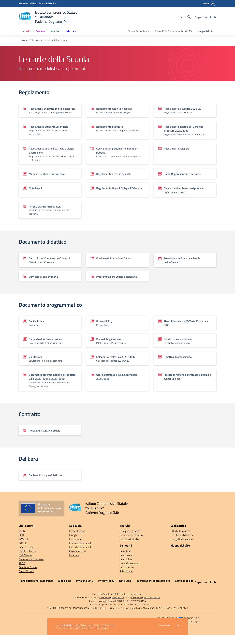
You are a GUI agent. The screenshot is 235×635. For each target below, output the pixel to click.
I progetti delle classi (181, 539)
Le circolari (126, 559)
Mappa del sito (205, 31)
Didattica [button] (70, 31)
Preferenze (163, 626)
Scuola (36, 40)
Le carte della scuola (80, 547)
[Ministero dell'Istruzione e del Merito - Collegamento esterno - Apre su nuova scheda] (37, 3)
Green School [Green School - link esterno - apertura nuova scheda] (26, 571)
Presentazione (77, 531)
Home (24, 40)
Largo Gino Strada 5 (102, 594)
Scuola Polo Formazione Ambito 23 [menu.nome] (173, 31)
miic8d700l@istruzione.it (111, 597)
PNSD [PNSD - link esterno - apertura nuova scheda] (22, 563)
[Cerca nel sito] (185, 17)
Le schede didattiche (182, 535)
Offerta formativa (180, 531)
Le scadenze (127, 567)
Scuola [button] (26, 31)
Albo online (126, 571)
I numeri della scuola (80, 543)
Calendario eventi (129, 563)
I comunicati (126, 555)
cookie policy (102, 628)
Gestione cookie (184, 581)
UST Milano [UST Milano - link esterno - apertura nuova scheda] (25, 555)
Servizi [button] (40, 31)
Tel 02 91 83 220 (83, 597)
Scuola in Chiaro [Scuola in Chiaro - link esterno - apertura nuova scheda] (28, 567)
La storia (74, 555)
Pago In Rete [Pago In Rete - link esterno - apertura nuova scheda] (26, 547)
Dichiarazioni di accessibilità (153, 581)
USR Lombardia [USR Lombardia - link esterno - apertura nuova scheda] (27, 551)
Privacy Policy (106, 581)
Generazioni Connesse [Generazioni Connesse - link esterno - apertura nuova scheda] (31, 559)
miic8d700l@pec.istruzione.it (145, 597)
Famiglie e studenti (130, 531)
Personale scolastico (131, 535)
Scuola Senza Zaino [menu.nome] (138, 31)
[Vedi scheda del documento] (50, 110)
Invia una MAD (84, 581)
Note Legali (125, 581)
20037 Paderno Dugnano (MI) (128, 594)
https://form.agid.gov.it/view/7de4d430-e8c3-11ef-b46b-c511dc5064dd (151, 608)
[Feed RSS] (214, 16)
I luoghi (73, 535)
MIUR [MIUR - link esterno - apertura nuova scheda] (22, 531)
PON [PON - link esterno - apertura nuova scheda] (21, 535)
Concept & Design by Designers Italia (177, 618)
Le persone (75, 539)
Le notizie (125, 551)
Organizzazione (77, 551)
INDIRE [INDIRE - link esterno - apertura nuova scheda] (23, 543)
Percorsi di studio (129, 539)
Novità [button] (54, 31)
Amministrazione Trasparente (36, 581)
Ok (178, 626)
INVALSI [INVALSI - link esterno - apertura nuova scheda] (23, 539)
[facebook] (210, 16)
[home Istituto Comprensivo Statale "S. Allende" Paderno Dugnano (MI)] (48, 17)
